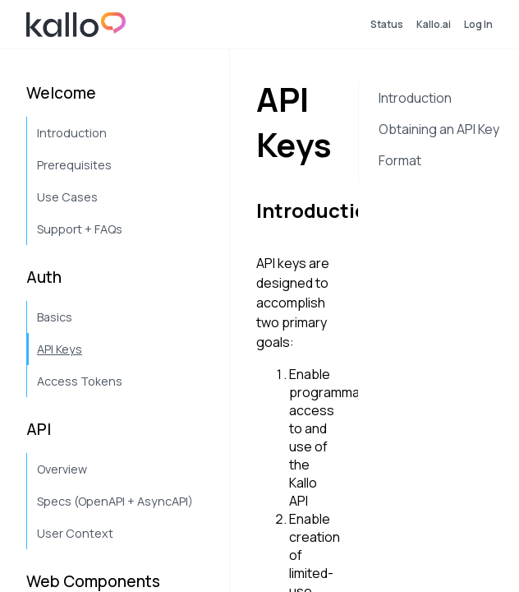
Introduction (72, 133)
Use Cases (67, 197)
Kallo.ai (433, 24)
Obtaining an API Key (439, 129)
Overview (62, 469)
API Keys (59, 349)
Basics (54, 317)
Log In (478, 24)
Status (386, 24)
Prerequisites (74, 165)
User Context (75, 533)
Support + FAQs (79, 229)
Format (400, 160)
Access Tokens (79, 381)
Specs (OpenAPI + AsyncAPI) (115, 501)
